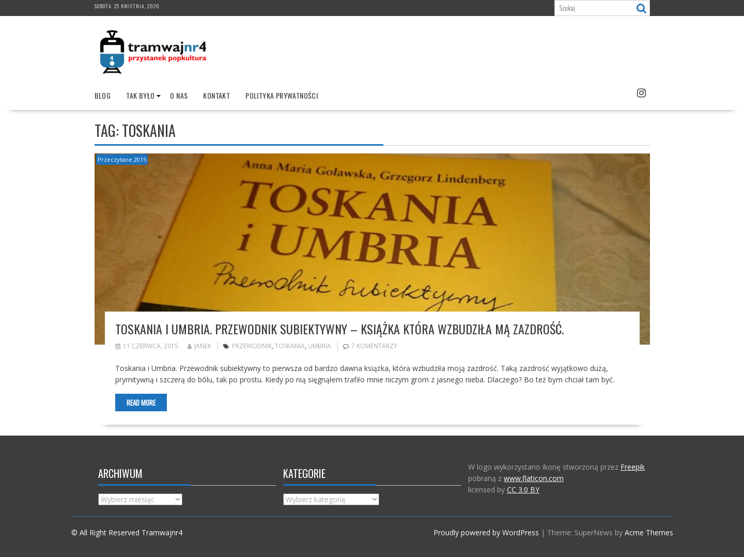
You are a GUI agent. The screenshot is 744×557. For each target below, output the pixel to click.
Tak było (140, 95)
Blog (103, 95)
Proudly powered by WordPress (486, 532)
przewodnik (252, 346)
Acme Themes (649, 532)
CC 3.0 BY (523, 489)
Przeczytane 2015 (122, 159)
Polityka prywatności (281, 95)
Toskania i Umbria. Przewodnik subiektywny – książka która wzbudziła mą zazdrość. (339, 328)
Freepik (633, 467)
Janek (199, 346)
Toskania (290, 346)
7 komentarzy (374, 346)
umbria (319, 346)
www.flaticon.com (534, 478)
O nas (179, 95)
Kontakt (216, 95)
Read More (141, 402)
